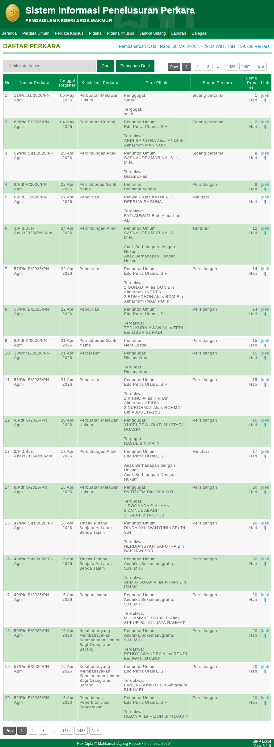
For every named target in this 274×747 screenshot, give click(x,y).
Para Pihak (156, 82)
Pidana (95, 33)
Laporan (178, 33)
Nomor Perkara (35, 82)
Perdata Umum (35, 33)
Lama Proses (251, 83)
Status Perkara (217, 82)
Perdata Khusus (69, 33)
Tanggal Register (67, 82)
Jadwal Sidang (153, 33)
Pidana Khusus (120, 33)
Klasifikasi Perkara (100, 82)
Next (260, 67)
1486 (231, 67)
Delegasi (199, 33)
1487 (246, 67)
